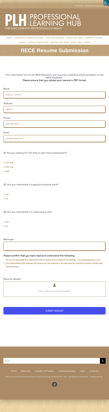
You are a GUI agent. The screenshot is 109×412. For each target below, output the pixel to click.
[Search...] (51, 361)
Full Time (9, 163)
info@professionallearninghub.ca (95, 6)
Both (8, 171)
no (7, 199)
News (82, 371)
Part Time (10, 167)
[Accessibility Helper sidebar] (106, 2)
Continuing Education (67, 371)
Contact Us (93, 371)
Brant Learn (26, 371)
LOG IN (14, 371)
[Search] (103, 361)
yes (7, 194)
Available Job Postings (44, 371)
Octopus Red (84, 377)
